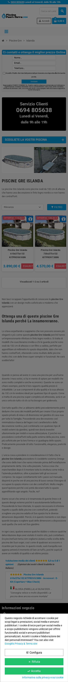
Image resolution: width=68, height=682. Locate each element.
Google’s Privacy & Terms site (21, 643)
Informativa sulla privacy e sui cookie (42, 677)
